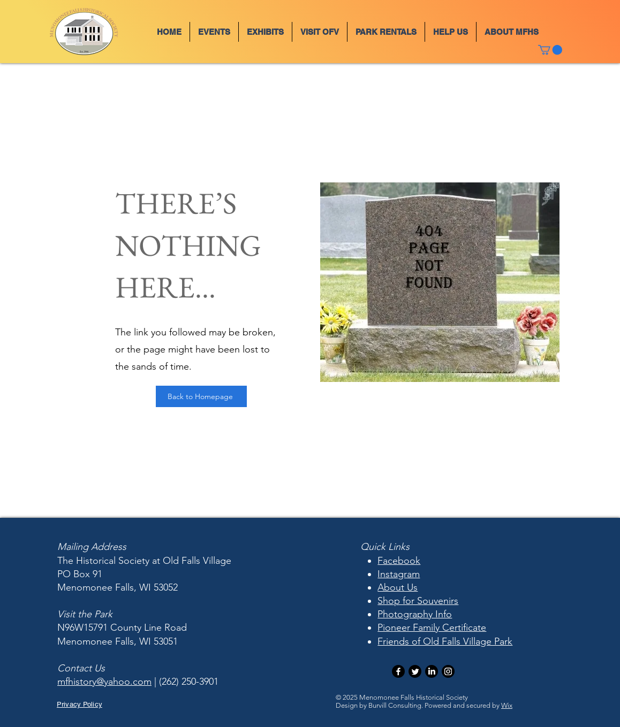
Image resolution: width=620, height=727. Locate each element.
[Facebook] (398, 671)
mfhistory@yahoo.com (104, 681)
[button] (214, 32)
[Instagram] (448, 671)
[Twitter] (415, 671)
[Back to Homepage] (201, 396)
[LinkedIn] (431, 671)
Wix (506, 705)
